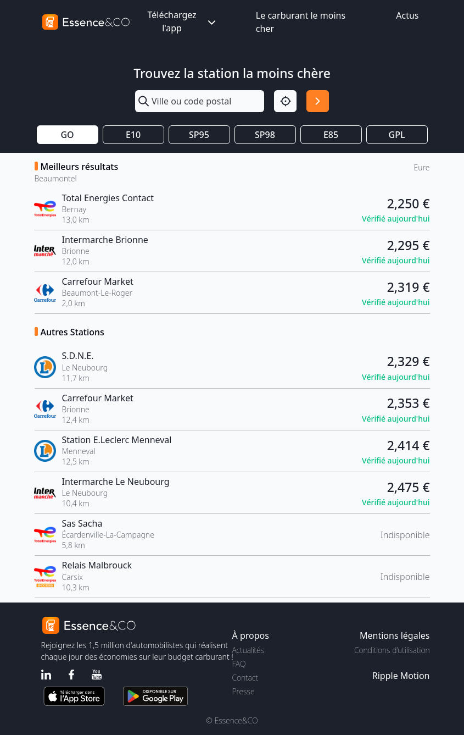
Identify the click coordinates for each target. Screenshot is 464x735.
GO (67, 135)
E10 (133, 135)
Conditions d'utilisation (392, 650)
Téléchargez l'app (182, 21)
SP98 (265, 135)
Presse (243, 691)
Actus (407, 15)
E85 (330, 135)
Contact (245, 677)
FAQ (239, 664)
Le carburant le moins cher (300, 22)
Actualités (248, 650)
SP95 (199, 135)
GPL (397, 135)
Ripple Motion (401, 676)
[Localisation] (285, 101)
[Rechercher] (317, 101)
